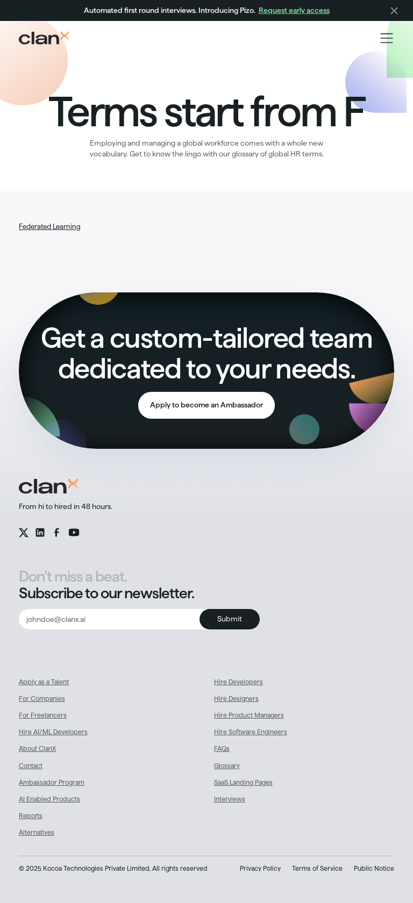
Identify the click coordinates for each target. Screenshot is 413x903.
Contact (30, 765)
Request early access (294, 10)
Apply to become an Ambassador (206, 404)
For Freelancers (43, 715)
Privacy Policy (260, 868)
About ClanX (37, 748)
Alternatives (36, 832)
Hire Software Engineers (250, 731)
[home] (44, 38)
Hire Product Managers (249, 715)
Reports (30, 815)
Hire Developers (238, 681)
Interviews (229, 799)
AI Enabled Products (49, 799)
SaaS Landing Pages (243, 782)
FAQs (222, 748)
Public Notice (374, 868)
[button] (386, 38)
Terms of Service (317, 868)
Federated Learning (50, 226)
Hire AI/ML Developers (53, 731)
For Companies (42, 698)
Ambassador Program (51, 782)
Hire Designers (236, 698)
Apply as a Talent (44, 681)
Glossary (227, 765)
